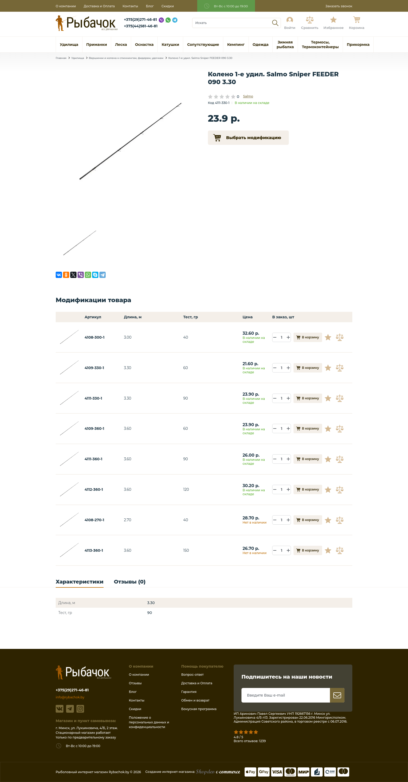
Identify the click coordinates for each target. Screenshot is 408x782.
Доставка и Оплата (99, 6)
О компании (66, 6)
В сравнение (340, 337)
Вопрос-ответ (192, 675)
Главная (61, 58)
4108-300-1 (95, 337)
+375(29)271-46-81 (140, 19)
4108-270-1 (94, 520)
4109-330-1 (94, 367)
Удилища (77, 58)
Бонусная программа (198, 709)
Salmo (248, 96)
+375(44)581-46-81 (140, 26)
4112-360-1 (94, 489)
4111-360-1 (93, 459)
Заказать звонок (339, 6)
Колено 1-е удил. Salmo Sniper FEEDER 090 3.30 (200, 58)
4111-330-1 (93, 398)
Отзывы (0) (130, 582)
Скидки (168, 6)
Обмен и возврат (195, 700)
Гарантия (189, 692)
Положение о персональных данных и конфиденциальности (149, 722)
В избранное (330, 337)
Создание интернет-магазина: (192, 772)
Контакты (130, 6)
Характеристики (80, 582)
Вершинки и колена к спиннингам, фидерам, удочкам (126, 58)
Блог (150, 6)
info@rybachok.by (70, 697)
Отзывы (135, 683)
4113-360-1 (94, 550)
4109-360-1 (94, 428)
